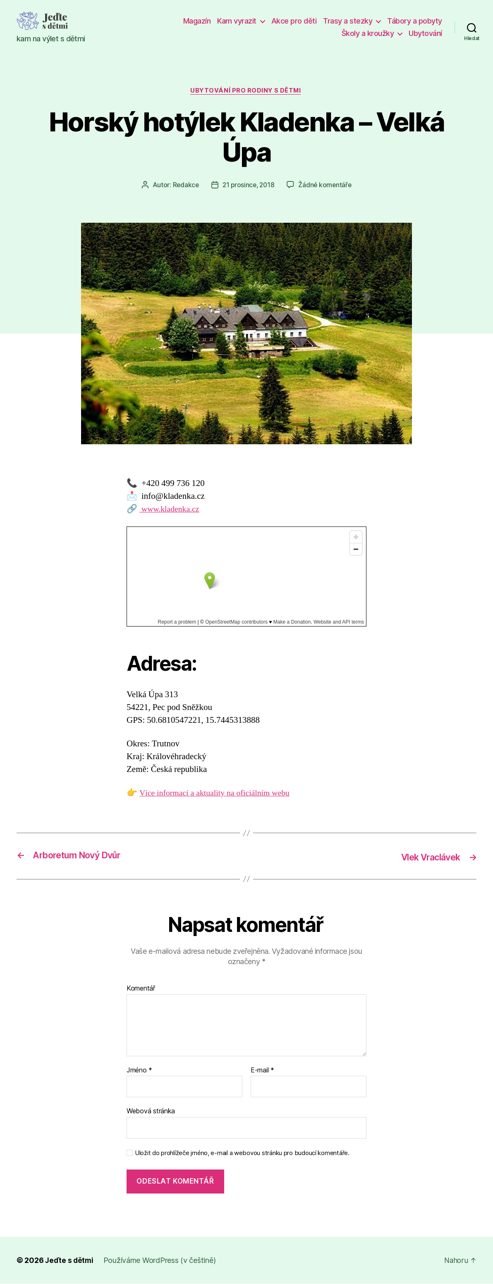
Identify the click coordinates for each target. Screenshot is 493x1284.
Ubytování (425, 33)
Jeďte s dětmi (70, 1260)
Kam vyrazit (236, 21)
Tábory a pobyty (414, 21)
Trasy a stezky (347, 21)
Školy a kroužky (368, 33)
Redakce (183, 186)
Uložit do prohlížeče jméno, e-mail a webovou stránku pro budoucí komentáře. (242, 1153)
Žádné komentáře (326, 186)
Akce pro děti (294, 21)
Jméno (139, 1070)
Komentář (141, 989)
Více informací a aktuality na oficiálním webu (219, 794)
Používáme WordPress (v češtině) (161, 1260)
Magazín (197, 21)
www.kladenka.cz (171, 509)
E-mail (262, 1070)
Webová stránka (151, 1111)
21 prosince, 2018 (248, 186)
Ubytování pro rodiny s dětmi (246, 91)
